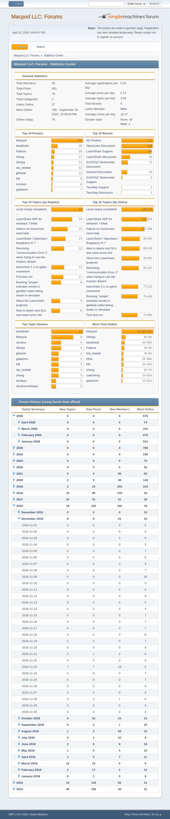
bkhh (123, 109)
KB (18, 178)
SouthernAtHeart (27, 386)
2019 (19, 486)
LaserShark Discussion (101, 157)
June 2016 (28, 744)
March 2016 (29, 763)
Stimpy (20, 162)
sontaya (21, 380)
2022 (19, 467)
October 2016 (30, 718)
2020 (19, 480)
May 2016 (28, 750)
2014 (19, 789)
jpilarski (21, 173)
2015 (19, 782)
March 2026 (29, 428)
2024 (19, 454)
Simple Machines (38, 814)
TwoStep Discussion (99, 192)
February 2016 (31, 769)
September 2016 (32, 724)
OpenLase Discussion (100, 145)
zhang (20, 157)
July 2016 (28, 737)
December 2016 (32, 512)
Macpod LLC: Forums (36, 17)
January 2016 (30, 776)
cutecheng (93, 375)
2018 (19, 493)
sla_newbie (23, 167)
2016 (19, 506)
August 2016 (30, 731)
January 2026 (30, 441)
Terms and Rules (140, 814)
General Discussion (99, 172)
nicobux (21, 184)
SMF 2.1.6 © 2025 (18, 814)
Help (126, 814)
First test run (24, 276)
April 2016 (28, 757)
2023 (19, 460)
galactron (22, 189)
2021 (19, 473)
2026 (19, 416)
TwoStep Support (97, 187)
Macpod (21, 140)
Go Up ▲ (157, 814)
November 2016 (32, 518)
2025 (19, 448)
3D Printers (93, 140)
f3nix (89, 359)
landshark (22, 145)
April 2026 (28, 422)
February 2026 (31, 435)
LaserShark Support (99, 151)
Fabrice (21, 151)
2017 (19, 499)
